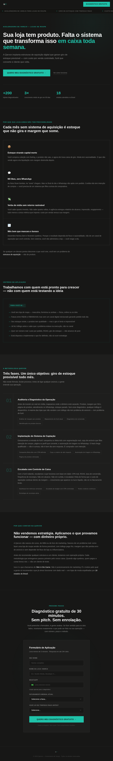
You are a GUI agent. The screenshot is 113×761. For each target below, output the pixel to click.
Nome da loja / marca (38, 671)
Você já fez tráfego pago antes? (44, 708)
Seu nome (33, 661)
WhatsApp (33, 682)
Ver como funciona (60, 73)
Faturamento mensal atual (41, 697)
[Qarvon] (5, 4)
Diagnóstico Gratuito (96, 4)
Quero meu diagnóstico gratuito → (26, 73)
